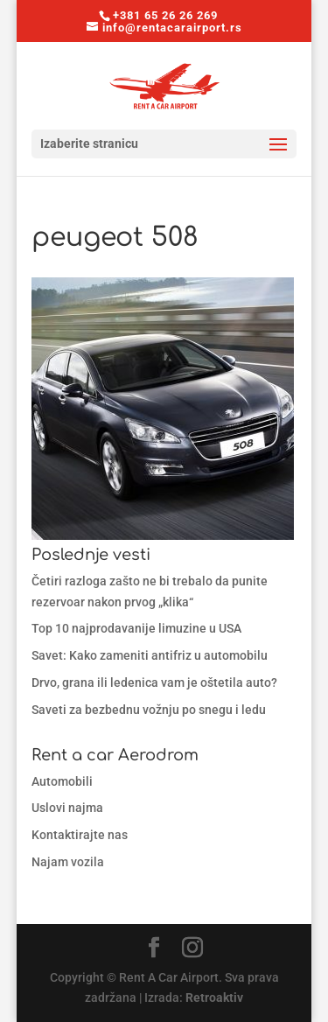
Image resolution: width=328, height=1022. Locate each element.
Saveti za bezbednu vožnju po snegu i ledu (148, 710)
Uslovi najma (67, 808)
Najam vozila (67, 862)
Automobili (62, 781)
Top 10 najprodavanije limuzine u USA (136, 628)
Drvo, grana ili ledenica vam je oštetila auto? (154, 683)
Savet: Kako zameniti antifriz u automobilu (149, 655)
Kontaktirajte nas (79, 835)
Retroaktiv (214, 997)
